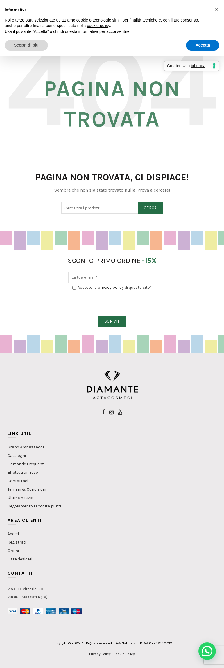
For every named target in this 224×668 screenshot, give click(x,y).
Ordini (13, 550)
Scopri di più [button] (26, 45)
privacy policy (111, 287)
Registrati (17, 542)
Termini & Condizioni (27, 489)
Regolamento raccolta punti (34, 506)
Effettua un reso (23, 472)
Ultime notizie (20, 497)
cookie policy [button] (98, 25)
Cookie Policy (124, 654)
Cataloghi (17, 455)
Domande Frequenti (26, 464)
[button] (207, 651)
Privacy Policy (100, 654)
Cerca (150, 207)
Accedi (14, 533)
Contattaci (18, 480)
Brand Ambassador (26, 447)
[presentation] (112, 303)
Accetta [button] (202, 45)
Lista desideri (20, 559)
